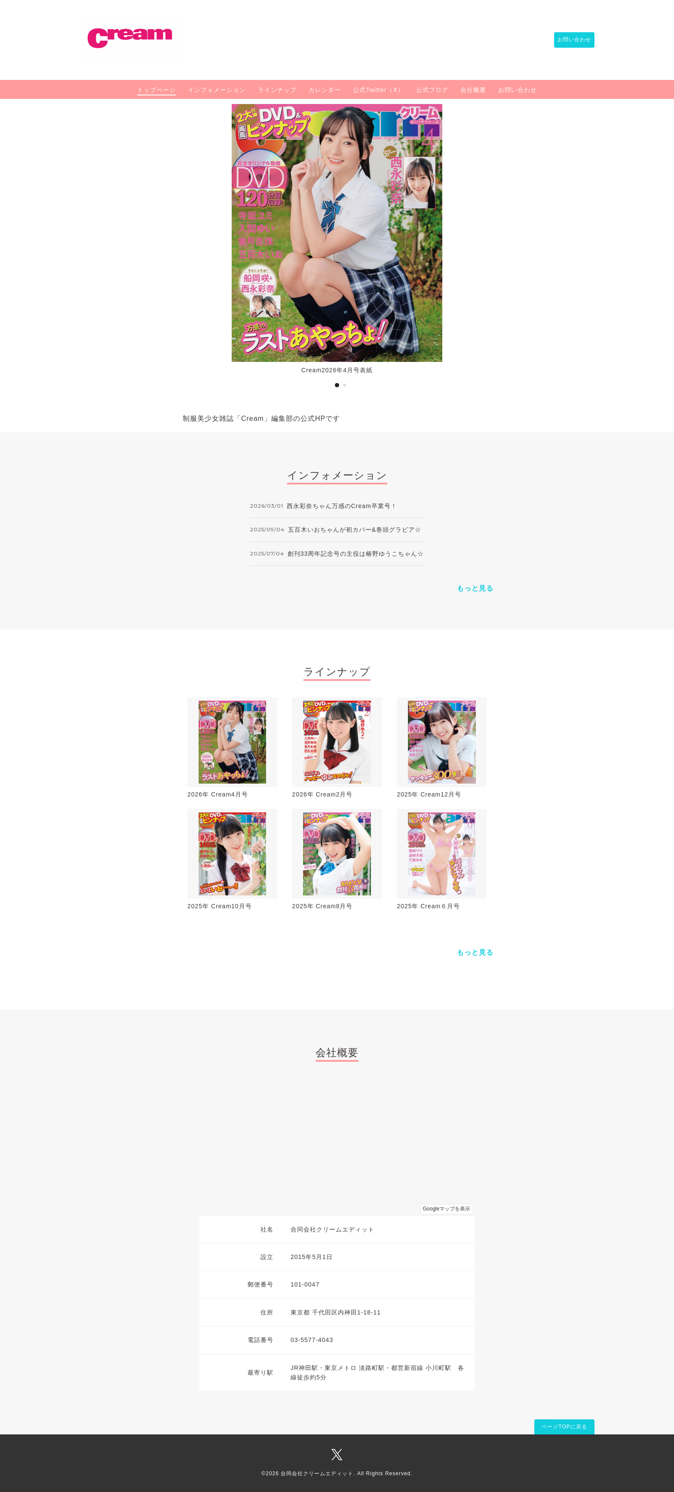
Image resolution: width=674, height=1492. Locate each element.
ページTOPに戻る (564, 1427)
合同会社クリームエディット (317, 1474)
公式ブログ (432, 89)
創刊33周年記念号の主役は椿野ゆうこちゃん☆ (356, 553)
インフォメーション (217, 89)
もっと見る (475, 588)
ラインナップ (277, 89)
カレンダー (325, 89)
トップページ (156, 89)
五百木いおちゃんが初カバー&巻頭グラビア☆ (354, 529)
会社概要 (473, 89)
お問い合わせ (570, 40)
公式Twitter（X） (378, 89)
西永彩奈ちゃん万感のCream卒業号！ (342, 505)
